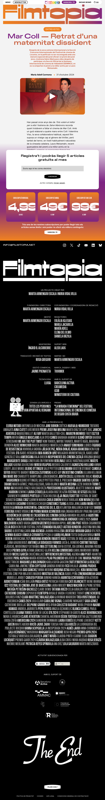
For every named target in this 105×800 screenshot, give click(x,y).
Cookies (40, 796)
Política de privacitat (25, 796)
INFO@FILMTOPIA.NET (19, 245)
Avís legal (50, 796)
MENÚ (7, 4)
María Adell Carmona (41, 74)
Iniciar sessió (59, 183)
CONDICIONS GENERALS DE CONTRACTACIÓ (72, 796)
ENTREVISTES (52, 29)
